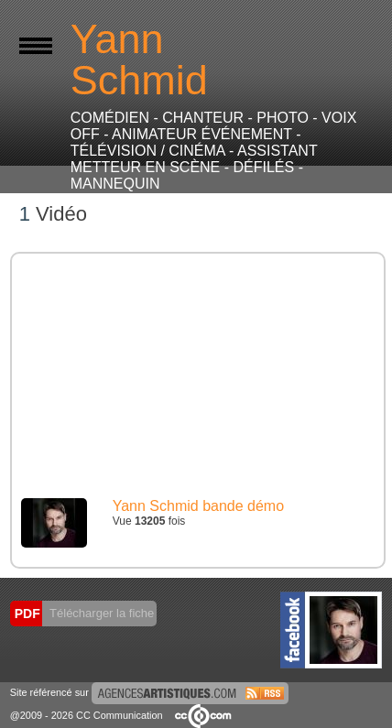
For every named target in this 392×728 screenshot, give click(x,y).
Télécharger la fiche (101, 613)
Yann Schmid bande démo (198, 506)
